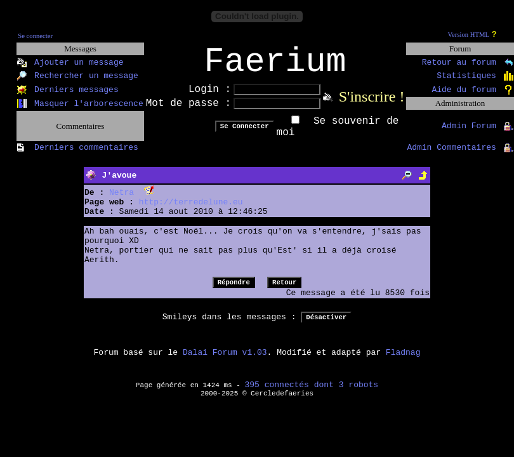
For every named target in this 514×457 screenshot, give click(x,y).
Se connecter (35, 35)
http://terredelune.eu (191, 210)
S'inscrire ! (372, 104)
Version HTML (468, 34)
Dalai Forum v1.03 (225, 361)
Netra (121, 201)
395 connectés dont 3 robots (312, 393)
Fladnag (403, 361)
